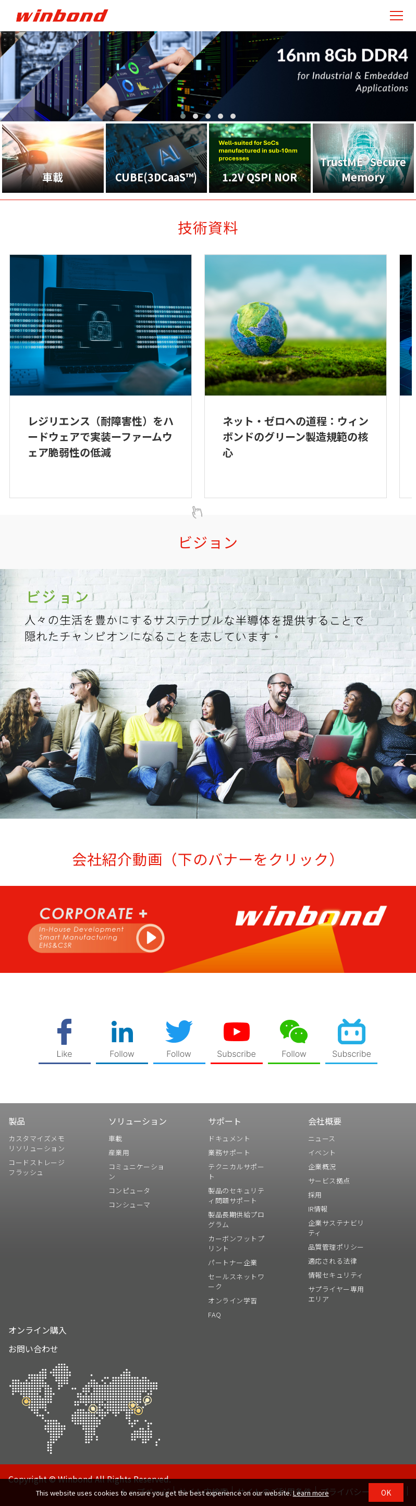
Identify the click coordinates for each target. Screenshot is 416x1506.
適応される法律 (333, 1261)
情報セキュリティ (336, 1275)
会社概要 (324, 1121)
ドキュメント (229, 1138)
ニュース (322, 1138)
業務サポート (229, 1152)
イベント (322, 1152)
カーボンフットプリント (236, 1243)
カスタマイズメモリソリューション (36, 1143)
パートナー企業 (233, 1262)
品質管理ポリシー (336, 1247)
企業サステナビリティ (336, 1228)
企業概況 (322, 1166)
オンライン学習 (233, 1300)
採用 (315, 1195)
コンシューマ (129, 1204)
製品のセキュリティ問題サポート (236, 1195)
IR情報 (318, 1209)
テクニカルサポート (236, 1171)
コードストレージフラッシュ (36, 1167)
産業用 (119, 1152)
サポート (224, 1121)
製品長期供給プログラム (236, 1219)
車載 (115, 1138)
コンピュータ (129, 1190)
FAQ (215, 1314)
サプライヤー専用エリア (336, 1294)
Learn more (311, 1493)
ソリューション (137, 1121)
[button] (183, 116)
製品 (16, 1121)
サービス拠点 (329, 1181)
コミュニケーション (136, 1171)
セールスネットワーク (236, 1281)
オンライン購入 (37, 1330)
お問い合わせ (33, 1348)
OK (386, 1492)
